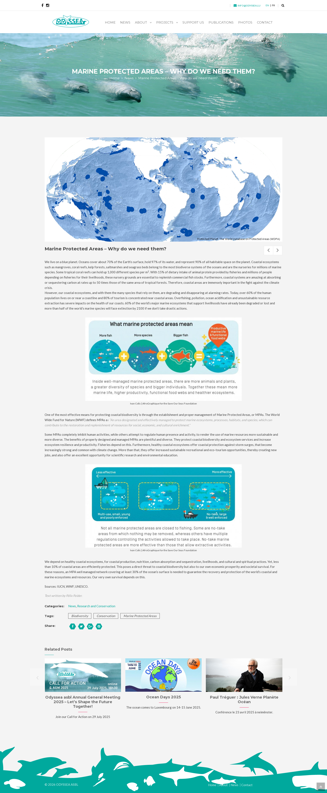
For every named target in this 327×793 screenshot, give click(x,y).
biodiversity (79, 616)
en (267, 5)
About (223, 785)
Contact (247, 785)
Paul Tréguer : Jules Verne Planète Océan (244, 699)
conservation (106, 616)
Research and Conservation (96, 606)
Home (114, 78)
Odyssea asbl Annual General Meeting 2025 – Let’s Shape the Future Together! (82, 702)
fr (273, 5)
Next (277, 250)
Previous (268, 250)
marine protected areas (140, 616)
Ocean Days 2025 (163, 697)
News (129, 78)
